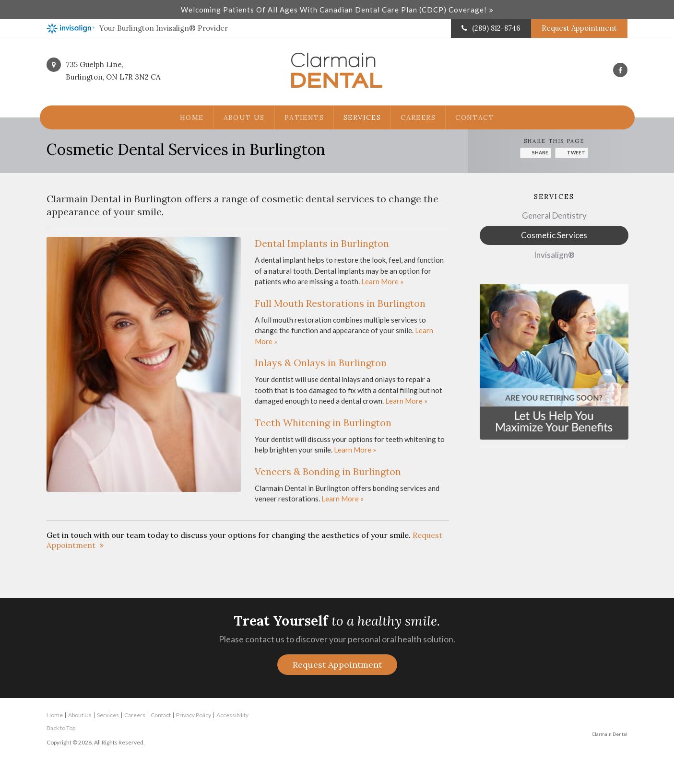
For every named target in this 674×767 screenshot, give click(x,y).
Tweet (576, 152)
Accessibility (232, 715)
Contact (474, 117)
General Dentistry (554, 215)
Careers (418, 117)
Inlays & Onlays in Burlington (321, 363)
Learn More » (382, 281)
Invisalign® (554, 255)
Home (192, 117)
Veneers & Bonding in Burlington (328, 471)
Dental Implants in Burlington (322, 243)
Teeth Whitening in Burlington (323, 423)
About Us (244, 117)
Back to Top (61, 728)
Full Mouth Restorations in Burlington (340, 303)
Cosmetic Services (554, 235)
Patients (304, 117)
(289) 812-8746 (496, 28)
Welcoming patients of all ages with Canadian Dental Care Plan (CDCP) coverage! (334, 9)
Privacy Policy (193, 715)
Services (362, 117)
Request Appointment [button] (579, 28)
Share (540, 152)
